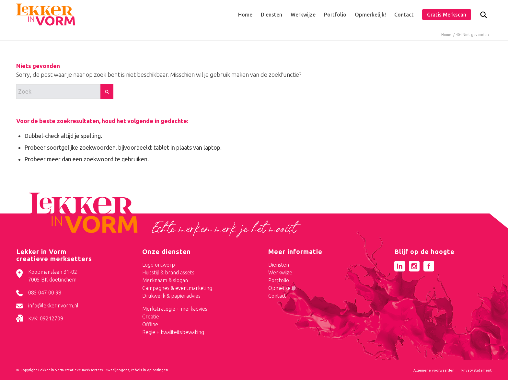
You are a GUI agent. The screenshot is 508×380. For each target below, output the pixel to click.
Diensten (278, 265)
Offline (150, 324)
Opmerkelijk (282, 288)
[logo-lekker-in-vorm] (45, 14)
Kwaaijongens (117, 370)
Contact (277, 296)
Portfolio (278, 280)
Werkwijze (280, 272)
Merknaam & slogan (165, 280)
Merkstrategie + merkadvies (174, 309)
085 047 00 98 (44, 292)
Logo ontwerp (158, 265)
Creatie (150, 316)
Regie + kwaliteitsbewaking (173, 332)
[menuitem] (245, 14)
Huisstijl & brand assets (168, 272)
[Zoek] (483, 16)
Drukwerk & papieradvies (171, 296)
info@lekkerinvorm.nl (53, 305)
